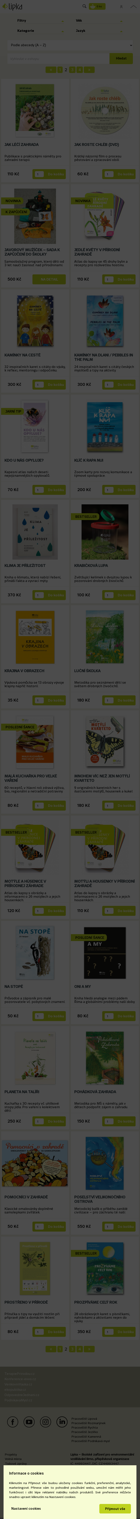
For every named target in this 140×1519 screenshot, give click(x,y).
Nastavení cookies (26, 1508)
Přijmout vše (115, 1509)
